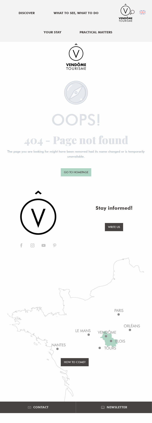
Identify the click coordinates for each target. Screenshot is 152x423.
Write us (114, 227)
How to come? (75, 362)
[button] (132, 12)
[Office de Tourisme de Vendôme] (76, 57)
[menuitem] (27, 13)
